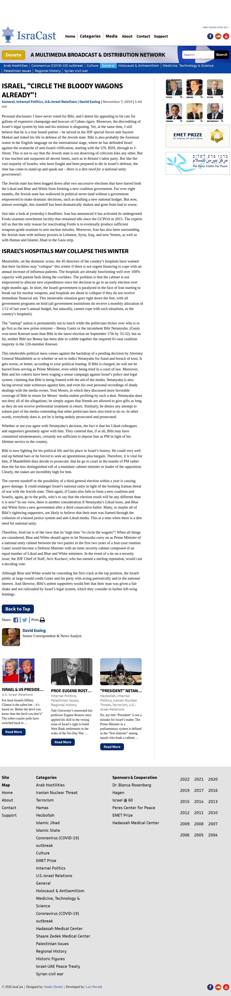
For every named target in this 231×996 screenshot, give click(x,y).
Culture (92, 65)
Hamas (42, 807)
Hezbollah (108, 696)
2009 (185, 824)
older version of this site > (216, 27)
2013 (213, 801)
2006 (185, 835)
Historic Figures (50, 958)
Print (38, 620)
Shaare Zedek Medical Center (63, 936)
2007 (213, 824)
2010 (213, 812)
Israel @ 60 (122, 800)
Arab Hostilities (16, 65)
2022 (185, 779)
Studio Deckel (53, 987)
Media (113, 36)
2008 (199, 824)
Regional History (48, 71)
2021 (199, 779)
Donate (13, 55)
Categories (92, 36)
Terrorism (119, 705)
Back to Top (17, 609)
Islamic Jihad (48, 822)
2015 (185, 801)
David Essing (89, 101)
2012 (185, 812)
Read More (15, 733)
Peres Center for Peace (133, 807)
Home (71, 36)
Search (221, 54)
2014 (199, 801)
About (130, 36)
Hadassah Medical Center (59, 928)
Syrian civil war (76, 71)
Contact (148, 36)
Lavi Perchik (94, 987)
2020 (213, 779)
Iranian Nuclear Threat (57, 792)
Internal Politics (29, 101)
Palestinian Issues (17, 71)
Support (169, 36)
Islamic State (48, 830)
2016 (213, 790)
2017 (199, 790)
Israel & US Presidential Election (35, 689)
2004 (213, 835)
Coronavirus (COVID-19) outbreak (57, 65)
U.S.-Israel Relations (61, 101)
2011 (199, 812)
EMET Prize (46, 860)
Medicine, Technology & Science (188, 65)
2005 (199, 835)
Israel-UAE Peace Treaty (58, 966)
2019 (185, 790)
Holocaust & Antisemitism (138, 65)
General (108, 65)
